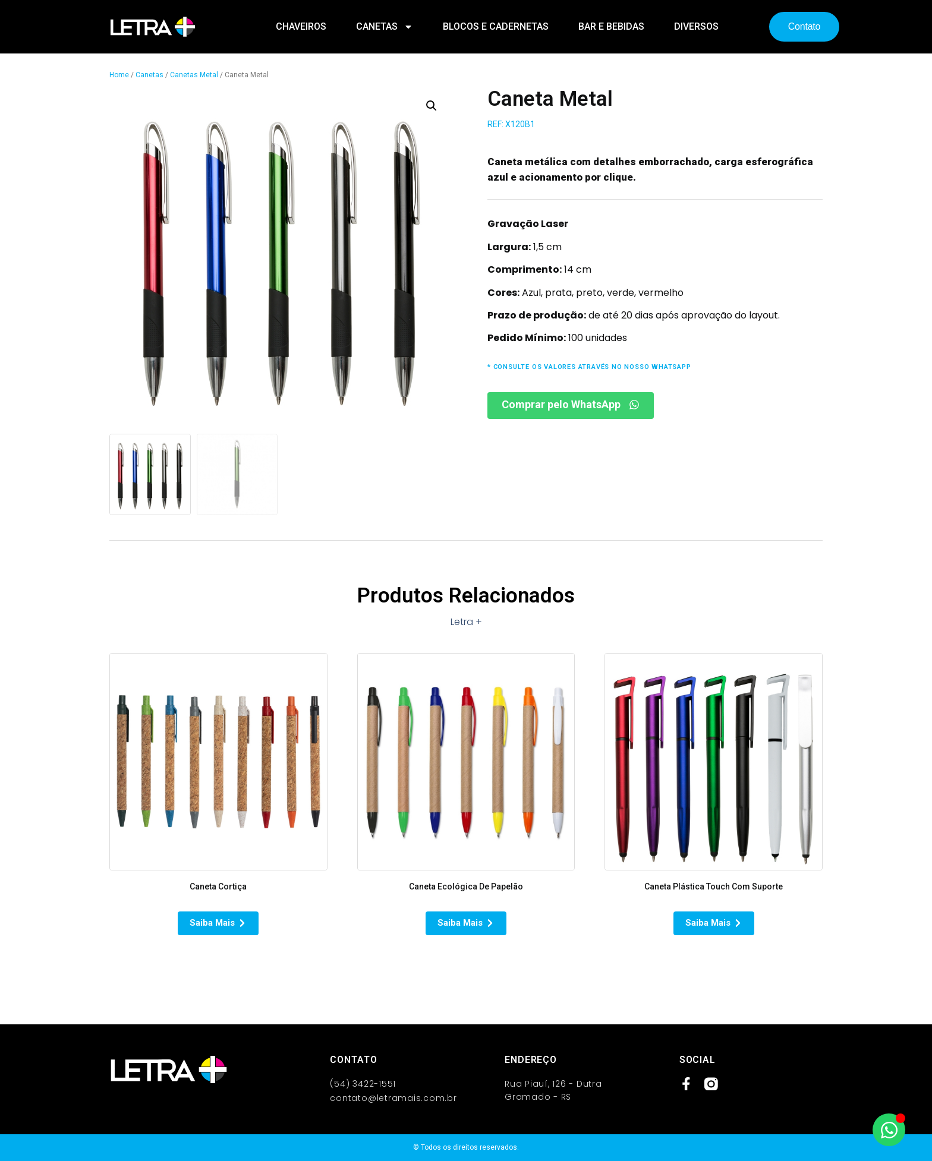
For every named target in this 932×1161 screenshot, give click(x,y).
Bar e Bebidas (611, 26)
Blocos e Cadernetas (496, 26)
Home (119, 75)
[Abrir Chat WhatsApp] (889, 1129)
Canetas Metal (194, 75)
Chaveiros (301, 26)
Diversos (696, 26)
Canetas (384, 26)
